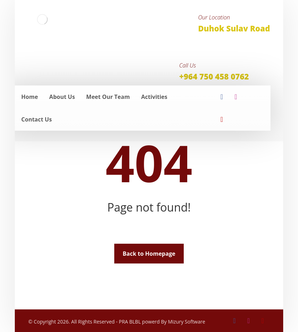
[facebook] (222, 96)
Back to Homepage (149, 253)
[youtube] (222, 119)
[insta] (236, 96)
